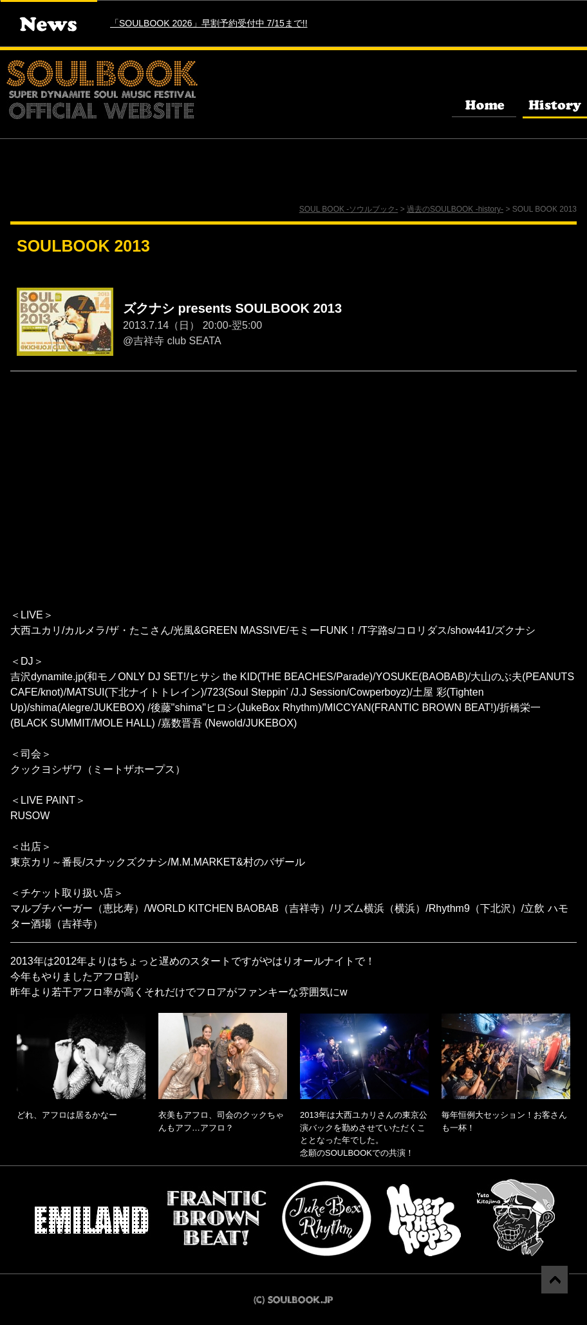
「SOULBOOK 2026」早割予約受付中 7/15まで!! (209, 23)
